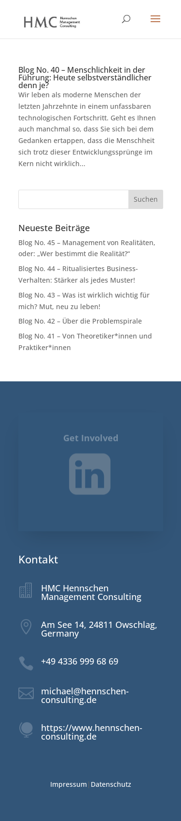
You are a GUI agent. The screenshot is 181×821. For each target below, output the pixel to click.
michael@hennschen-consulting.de (85, 695)
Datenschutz (111, 784)
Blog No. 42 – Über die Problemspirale (80, 321)
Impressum (68, 784)
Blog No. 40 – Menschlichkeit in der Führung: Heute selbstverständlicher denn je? (85, 78)
